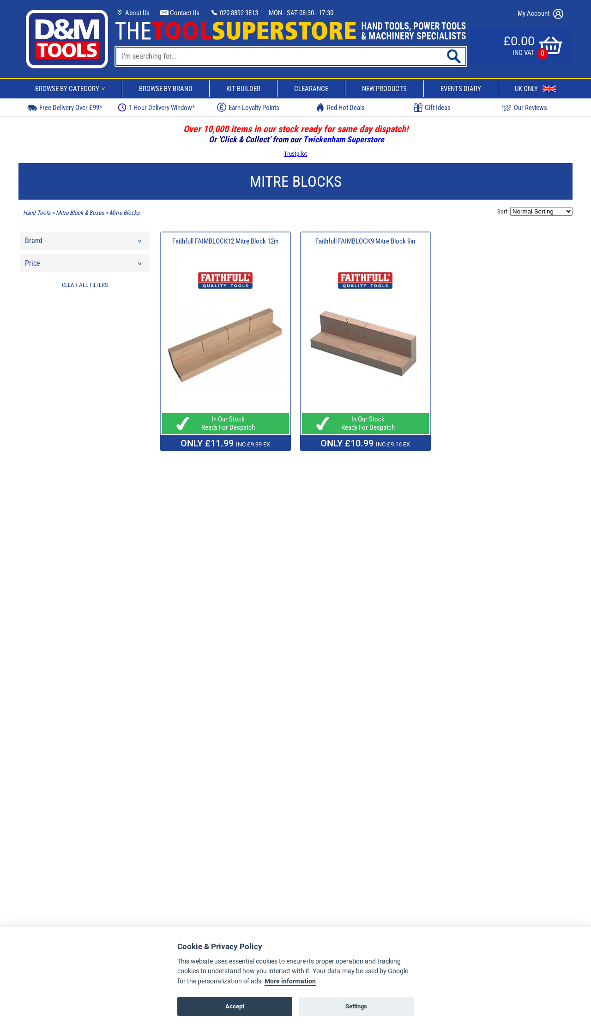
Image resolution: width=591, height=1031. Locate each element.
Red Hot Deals (340, 107)
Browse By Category (71, 89)
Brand (84, 243)
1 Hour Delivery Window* (156, 107)
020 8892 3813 (234, 13)
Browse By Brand (166, 89)
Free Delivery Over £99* (64, 107)
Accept (234, 1006)
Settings (356, 1006)
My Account (540, 14)
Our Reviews (524, 107)
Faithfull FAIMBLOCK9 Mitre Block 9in (365, 241)
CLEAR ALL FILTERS (85, 284)
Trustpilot (295, 153)
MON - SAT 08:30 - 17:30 (301, 13)
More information (290, 981)
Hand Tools (36, 212)
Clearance (311, 89)
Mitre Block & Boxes (80, 212)
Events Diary (460, 89)
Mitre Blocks (124, 212)
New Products (384, 89)
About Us (132, 13)
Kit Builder (243, 89)
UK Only (535, 89)
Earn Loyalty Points (248, 107)
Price (84, 265)
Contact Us (179, 13)
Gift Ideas (432, 107)
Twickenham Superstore (343, 139)
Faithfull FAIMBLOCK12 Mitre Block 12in (225, 241)
